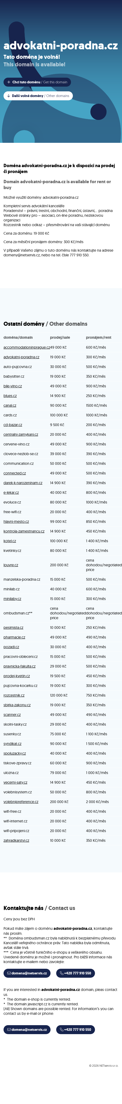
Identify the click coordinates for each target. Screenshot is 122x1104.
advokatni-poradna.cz (21, 357)
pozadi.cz (11, 646)
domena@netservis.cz (27, 973)
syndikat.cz (12, 743)
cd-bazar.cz (13, 424)
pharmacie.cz (14, 637)
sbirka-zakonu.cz (17, 704)
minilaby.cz (12, 598)
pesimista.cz (13, 627)
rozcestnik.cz (14, 695)
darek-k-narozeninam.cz (23, 482)
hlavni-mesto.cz (16, 521)
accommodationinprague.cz (27, 347)
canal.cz (10, 405)
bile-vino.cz (13, 386)
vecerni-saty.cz (15, 782)
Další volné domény (38, 95)
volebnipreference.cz (21, 801)
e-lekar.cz (11, 492)
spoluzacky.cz (15, 753)
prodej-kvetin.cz (17, 675)
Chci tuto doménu (37, 82)
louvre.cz (11, 565)
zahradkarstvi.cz (16, 840)
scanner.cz (12, 714)
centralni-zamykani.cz (21, 434)
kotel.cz (10, 540)
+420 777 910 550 (75, 973)
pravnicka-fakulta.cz (19, 666)
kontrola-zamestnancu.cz (24, 531)
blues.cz (10, 395)
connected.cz (15, 473)
